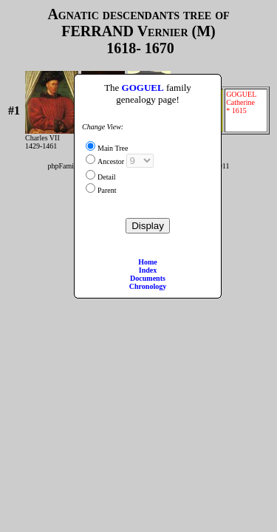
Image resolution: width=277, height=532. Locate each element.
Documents (147, 278)
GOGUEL (143, 87)
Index (148, 270)
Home (147, 262)
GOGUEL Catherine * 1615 (245, 110)
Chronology (147, 286)
